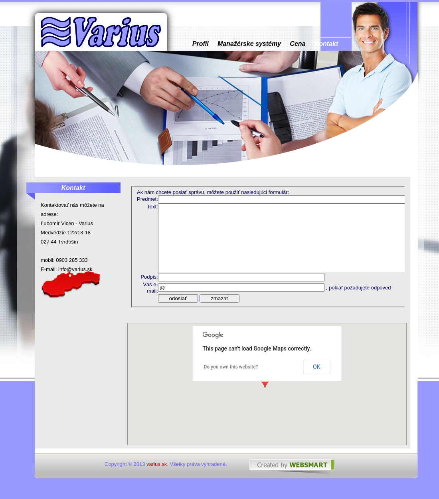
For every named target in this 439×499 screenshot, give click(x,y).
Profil (200, 43)
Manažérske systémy (249, 43)
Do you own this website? (231, 367)
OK (316, 367)
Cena (297, 43)
